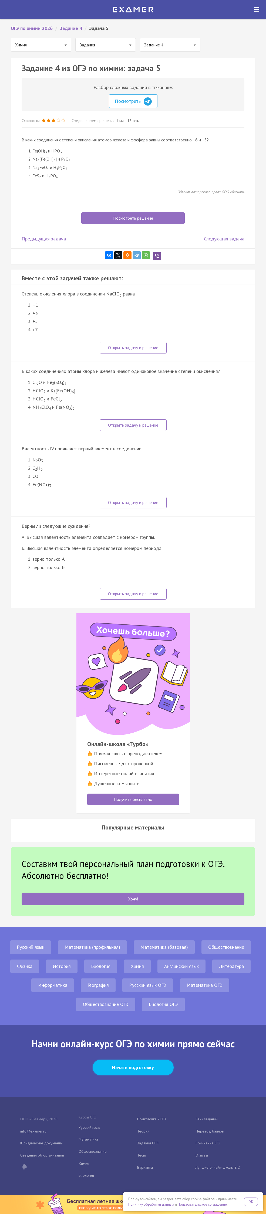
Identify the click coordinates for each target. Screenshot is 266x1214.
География (98, 985)
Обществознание (226, 947)
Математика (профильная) (92, 947)
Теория (143, 1131)
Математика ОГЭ (205, 985)
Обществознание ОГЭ (106, 1004)
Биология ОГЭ (163, 1004)
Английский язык (181, 966)
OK (250, 1201)
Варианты (145, 1167)
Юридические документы (41, 1143)
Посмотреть (133, 101)
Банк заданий (207, 1119)
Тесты (142, 1155)
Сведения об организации (42, 1155)
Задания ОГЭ (148, 1143)
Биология (100, 966)
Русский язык (30, 947)
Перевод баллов (210, 1131)
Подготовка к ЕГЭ (151, 1119)
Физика (24, 966)
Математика (88, 1139)
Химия (137, 966)
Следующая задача (224, 239)
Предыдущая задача (44, 239)
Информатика (52, 985)
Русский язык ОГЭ (147, 985)
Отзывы (202, 1155)
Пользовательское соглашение (202, 1204)
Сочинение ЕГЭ (208, 1143)
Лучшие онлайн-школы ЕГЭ (218, 1167)
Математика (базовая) (164, 947)
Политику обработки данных (151, 1204)
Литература (231, 966)
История (62, 966)
